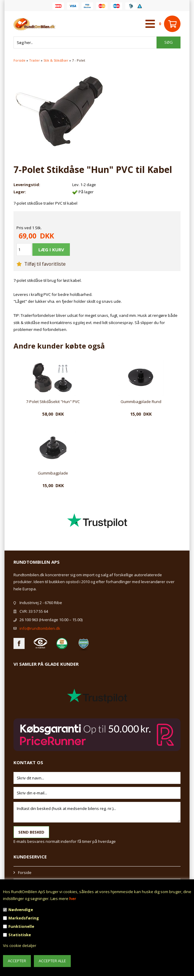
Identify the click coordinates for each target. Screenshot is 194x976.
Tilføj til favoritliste (41, 264)
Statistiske (19, 934)
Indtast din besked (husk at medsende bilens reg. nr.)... (97, 812)
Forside (19, 60)
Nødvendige (20, 909)
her (72, 898)
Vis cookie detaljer (19, 945)
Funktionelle (21, 926)
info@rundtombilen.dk (39, 628)
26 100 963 (28, 619)
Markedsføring (23, 918)
